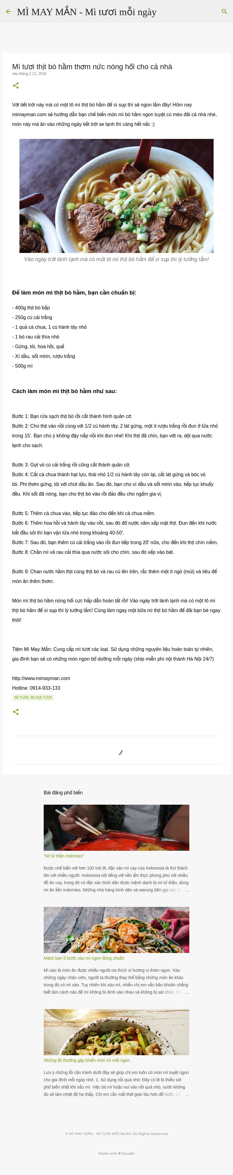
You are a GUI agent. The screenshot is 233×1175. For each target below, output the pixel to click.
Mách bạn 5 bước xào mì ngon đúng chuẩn (84, 958)
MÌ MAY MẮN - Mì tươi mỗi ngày (87, 11)
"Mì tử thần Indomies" (64, 855)
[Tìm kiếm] (165, 11)
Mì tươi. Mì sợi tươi (33, 697)
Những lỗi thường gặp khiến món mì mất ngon (87, 1060)
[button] (15, 86)
